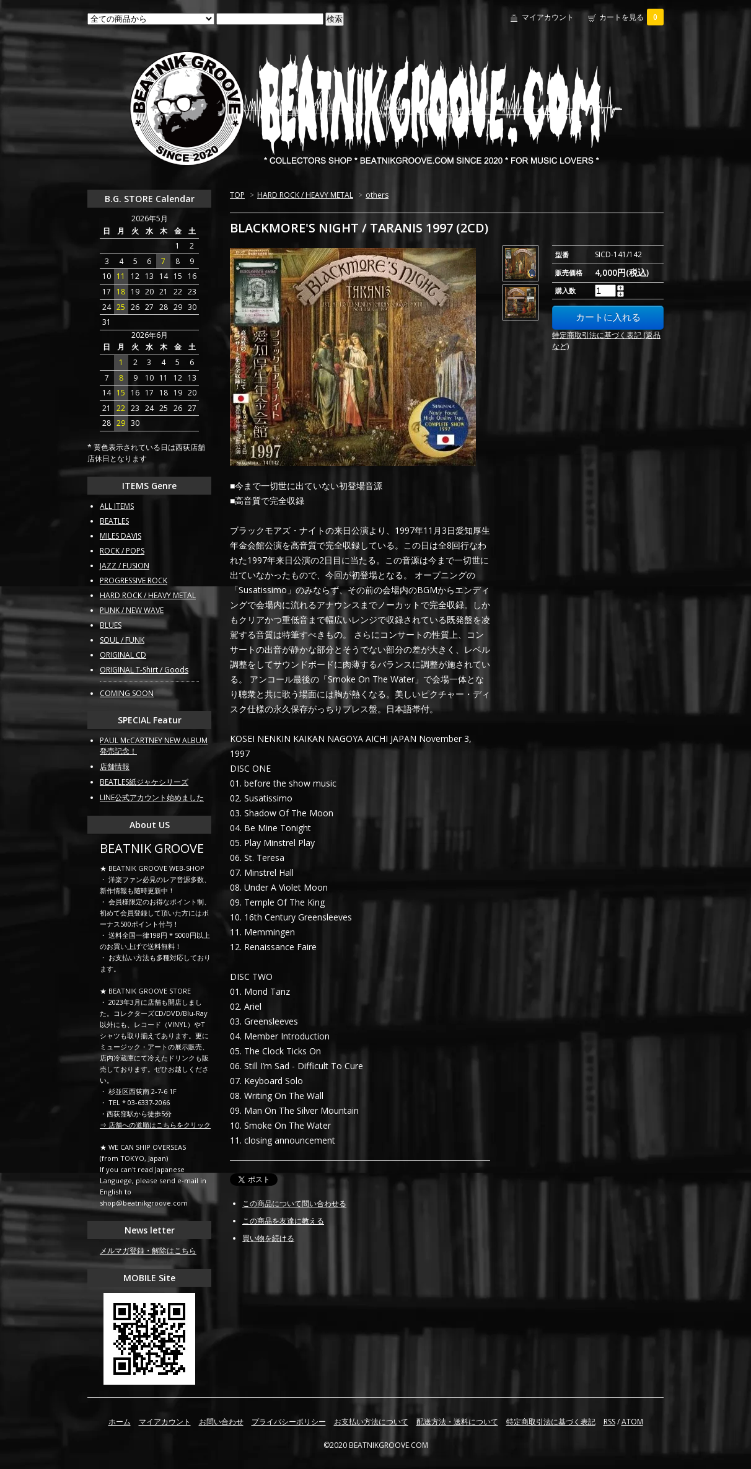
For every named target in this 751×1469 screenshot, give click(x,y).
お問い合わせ (221, 1421)
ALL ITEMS (117, 506)
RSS (609, 1421)
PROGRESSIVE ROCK (133, 580)
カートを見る (631, 17)
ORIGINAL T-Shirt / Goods (144, 669)
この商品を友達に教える (283, 1220)
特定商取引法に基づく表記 (550, 1421)
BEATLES (114, 521)
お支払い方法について (371, 1421)
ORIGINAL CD (123, 655)
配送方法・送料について (457, 1421)
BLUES (110, 625)
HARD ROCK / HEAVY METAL (305, 195)
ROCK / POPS (122, 550)
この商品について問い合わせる (294, 1203)
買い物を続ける (268, 1238)
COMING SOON (127, 693)
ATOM (632, 1421)
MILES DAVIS (120, 536)
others (377, 195)
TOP (237, 195)
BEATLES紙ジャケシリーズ (144, 782)
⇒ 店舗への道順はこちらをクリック (155, 1124)
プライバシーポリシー (289, 1421)
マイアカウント (548, 17)
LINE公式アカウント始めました (152, 797)
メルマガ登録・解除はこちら (148, 1250)
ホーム (119, 1421)
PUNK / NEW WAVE (132, 610)
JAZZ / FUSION (124, 565)
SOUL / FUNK (122, 640)
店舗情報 (115, 766)
